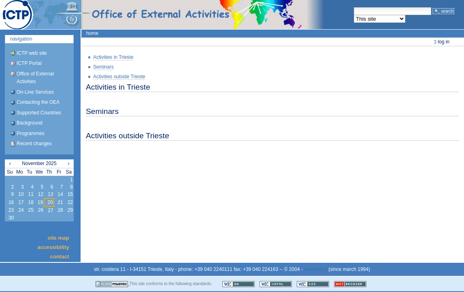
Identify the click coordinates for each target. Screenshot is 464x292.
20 (50, 202)
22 (70, 202)
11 (30, 194)
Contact (59, 256)
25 (30, 210)
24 (20, 210)
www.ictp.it (315, 269)
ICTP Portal (152, 14)
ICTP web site (32, 53)
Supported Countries (39, 113)
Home (92, 33)
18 (30, 202)
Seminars (103, 67)
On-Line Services (35, 92)
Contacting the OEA (38, 102)
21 (60, 202)
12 (40, 194)
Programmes (31, 133)
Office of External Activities (35, 77)
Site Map (58, 237)
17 (20, 202)
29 (70, 210)
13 (50, 194)
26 (40, 210)
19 (40, 202)
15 (70, 194)
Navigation (21, 39)
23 (11, 210)
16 (11, 202)
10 (20, 194)
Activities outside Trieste (119, 76)
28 (60, 210)
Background (30, 123)
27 (50, 210)
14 (60, 194)
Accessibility (53, 247)
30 (11, 218)
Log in (443, 42)
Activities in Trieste (113, 57)
